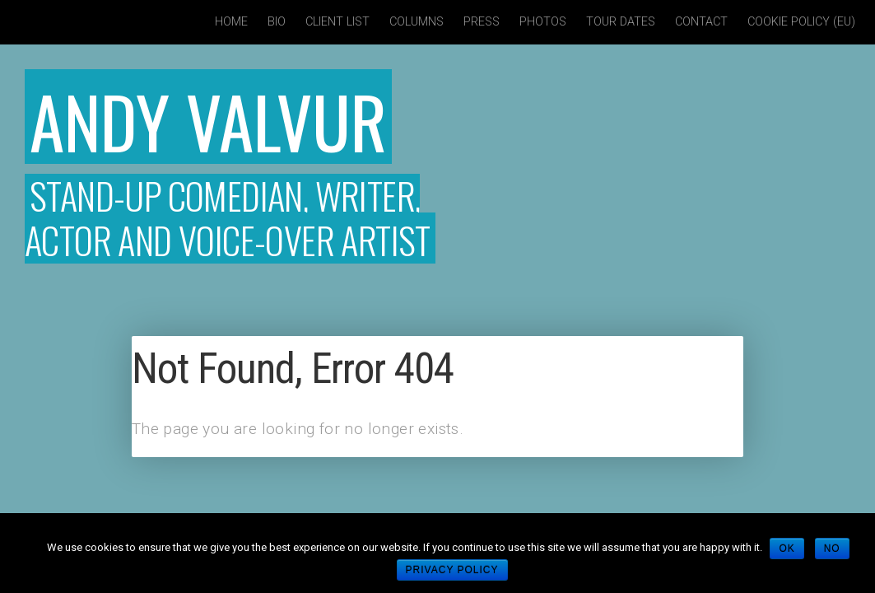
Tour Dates (620, 22)
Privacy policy (452, 570)
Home (231, 22)
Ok (787, 548)
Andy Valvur (230, 116)
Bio (277, 22)
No (833, 548)
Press (481, 22)
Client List (337, 22)
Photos (542, 22)
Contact (701, 22)
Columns (416, 22)
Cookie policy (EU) (801, 22)
